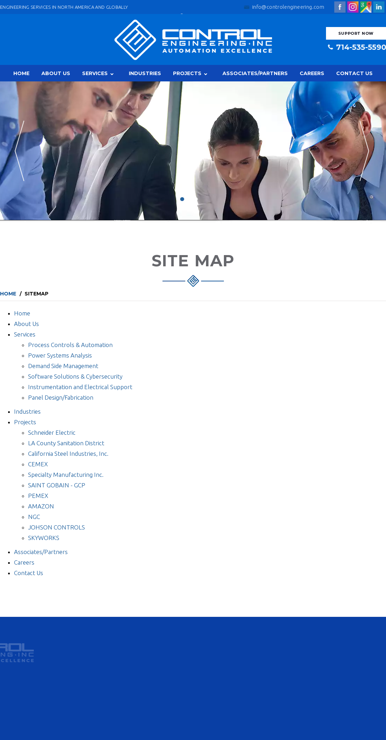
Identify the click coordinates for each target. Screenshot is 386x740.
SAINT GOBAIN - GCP (56, 485)
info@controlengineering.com (289, 7)
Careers (312, 73)
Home (21, 73)
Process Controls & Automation (70, 344)
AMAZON (41, 506)
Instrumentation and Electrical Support (80, 387)
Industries (145, 73)
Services (95, 73)
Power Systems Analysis (60, 355)
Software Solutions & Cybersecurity (75, 376)
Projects (187, 73)
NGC (34, 516)
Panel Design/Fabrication (60, 397)
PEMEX (38, 495)
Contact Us (354, 73)
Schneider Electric (51, 432)
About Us (55, 73)
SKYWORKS (43, 537)
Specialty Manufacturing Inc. (66, 474)
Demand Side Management (63, 365)
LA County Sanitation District (66, 443)
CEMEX (38, 464)
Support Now (356, 33)
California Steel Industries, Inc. (68, 453)
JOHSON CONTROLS (56, 527)
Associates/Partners (255, 73)
